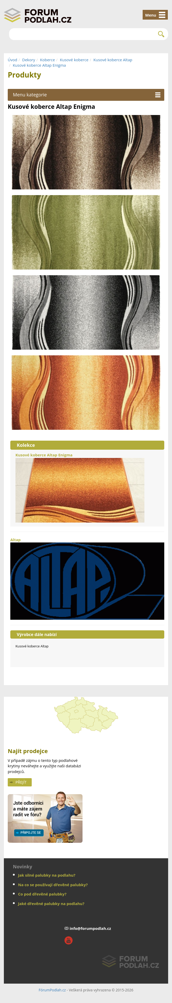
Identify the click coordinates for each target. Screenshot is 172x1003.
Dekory (28, 59)
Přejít (21, 782)
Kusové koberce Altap (112, 59)
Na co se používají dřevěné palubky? (53, 884)
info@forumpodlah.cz (90, 928)
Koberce (47, 59)
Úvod (12, 59)
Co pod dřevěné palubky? (42, 894)
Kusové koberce (74, 59)
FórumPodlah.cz (52, 989)
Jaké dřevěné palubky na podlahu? (51, 903)
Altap (87, 578)
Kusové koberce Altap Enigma (39, 65)
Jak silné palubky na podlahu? (46, 875)
